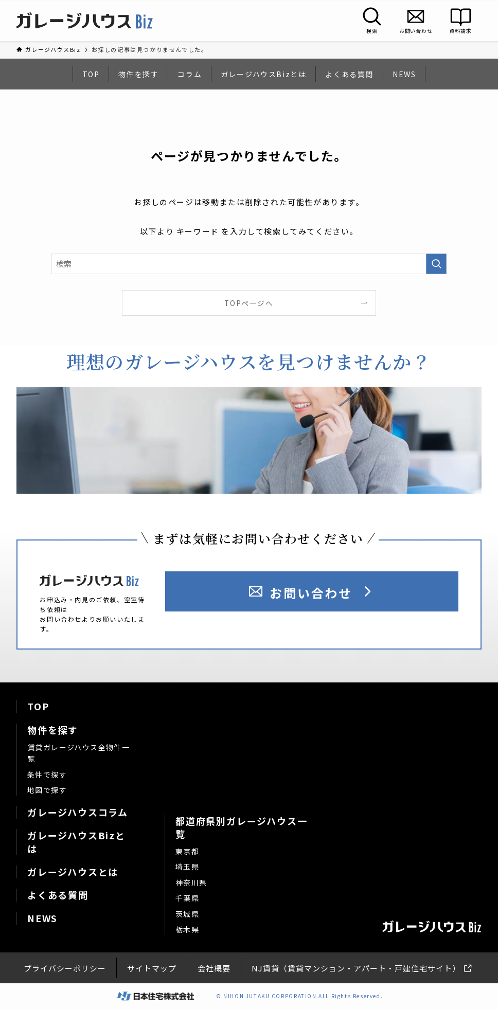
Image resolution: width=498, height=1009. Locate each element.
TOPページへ (248, 303)
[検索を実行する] (436, 264)
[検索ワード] (249, 264)
